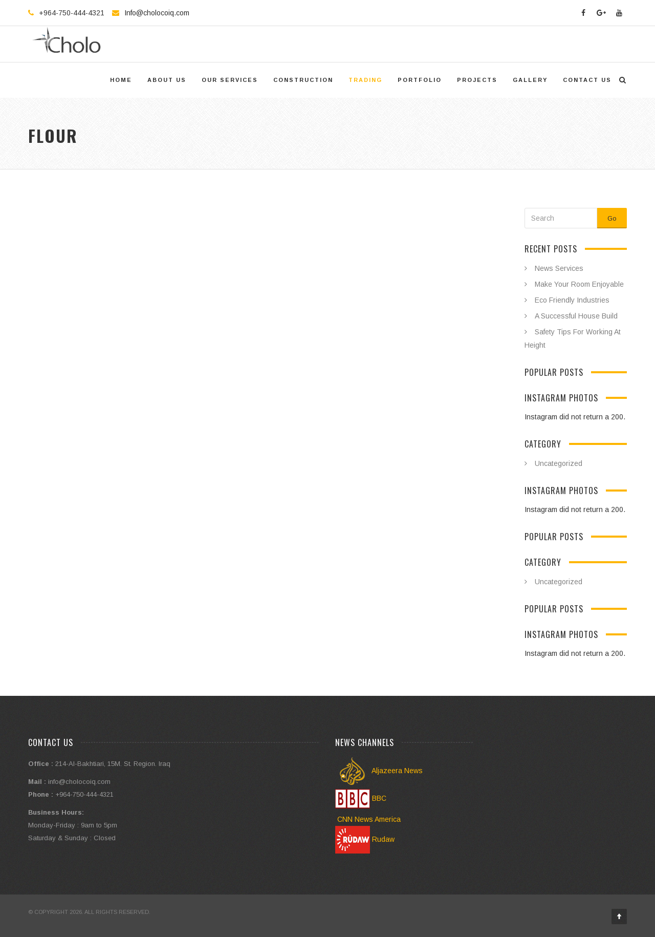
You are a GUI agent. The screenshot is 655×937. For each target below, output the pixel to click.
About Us (166, 80)
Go (612, 218)
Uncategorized (558, 463)
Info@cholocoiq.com (156, 13)
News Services (559, 268)
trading (365, 80)
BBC (360, 798)
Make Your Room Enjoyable (579, 284)
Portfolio (420, 80)
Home (121, 80)
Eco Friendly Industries (572, 300)
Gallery (530, 80)
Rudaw (365, 839)
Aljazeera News (379, 770)
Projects (477, 80)
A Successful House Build (576, 316)
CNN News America (368, 819)
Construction (303, 80)
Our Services (230, 80)
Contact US (587, 80)
